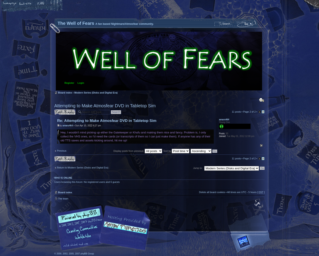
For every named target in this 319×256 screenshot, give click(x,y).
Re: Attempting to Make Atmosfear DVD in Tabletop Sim (106, 121)
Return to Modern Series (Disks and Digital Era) (82, 167)
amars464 (67, 125)
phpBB (104, 228)
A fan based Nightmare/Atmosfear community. (124, 231)
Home (10, 4)
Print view (261, 100)
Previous (61, 150)
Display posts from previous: (137, 151)
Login (81, 83)
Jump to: (197, 168)
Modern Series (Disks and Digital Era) (96, 92)
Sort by (176, 151)
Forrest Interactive (251, 243)
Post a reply (65, 112)
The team (63, 198)
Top (261, 145)
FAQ (41, 4)
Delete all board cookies (212, 192)
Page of (249, 111)
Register (69, 83)
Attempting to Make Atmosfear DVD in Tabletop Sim (105, 105)
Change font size (25, 4)
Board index (159, 61)
